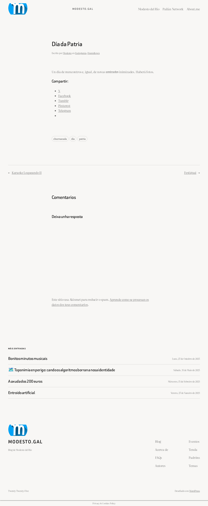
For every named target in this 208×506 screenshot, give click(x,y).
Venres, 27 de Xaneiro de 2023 (185, 393)
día (73, 138)
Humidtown (93, 53)
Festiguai (190, 172)
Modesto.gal (82, 9)
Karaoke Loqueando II (27, 172)
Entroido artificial (21, 392)
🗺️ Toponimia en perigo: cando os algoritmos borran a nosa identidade (61, 370)
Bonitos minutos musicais (27, 358)
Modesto (67, 53)
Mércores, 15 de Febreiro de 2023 (184, 381)
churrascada (60, 138)
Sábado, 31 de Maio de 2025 (186, 370)
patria (82, 138)
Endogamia (80, 53)
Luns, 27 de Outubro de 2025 (186, 358)
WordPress (194, 490)
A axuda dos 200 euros (25, 381)
